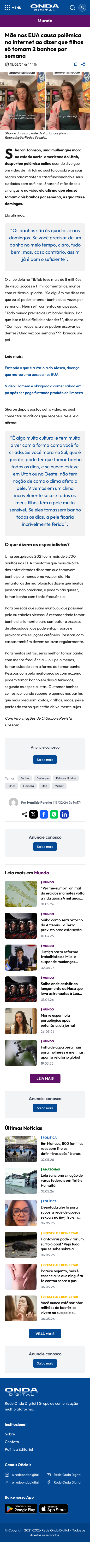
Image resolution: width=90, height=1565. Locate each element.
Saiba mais (45, 759)
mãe (44, 786)
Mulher (59, 786)
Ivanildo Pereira (39, 802)
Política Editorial (19, 1449)
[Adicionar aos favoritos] (76, 64)
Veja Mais (45, 1333)
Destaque (42, 778)
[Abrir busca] (72, 8)
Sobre (10, 1434)
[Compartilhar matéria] (83, 64)
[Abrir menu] (12, 7)
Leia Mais (45, 1078)
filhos (11, 786)
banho (24, 778)
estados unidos (66, 778)
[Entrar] (82, 7)
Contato (12, 1441)
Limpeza (28, 786)
